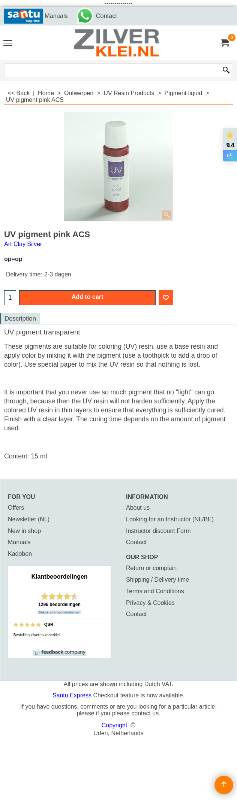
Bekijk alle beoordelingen (59, 612)
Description (20, 318)
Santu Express (72, 695)
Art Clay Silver (23, 244)
